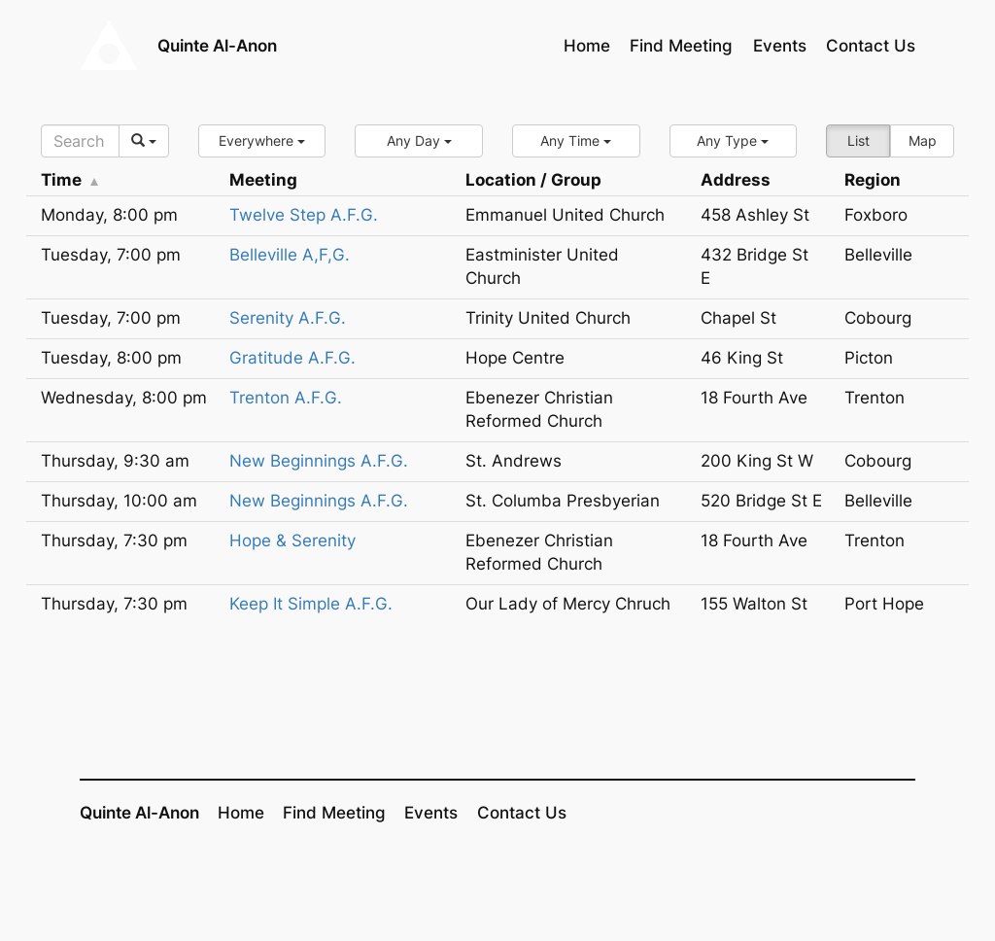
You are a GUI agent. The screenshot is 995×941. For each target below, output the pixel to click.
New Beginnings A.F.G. (318, 460)
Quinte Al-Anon (217, 45)
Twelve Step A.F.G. (303, 215)
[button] (262, 140)
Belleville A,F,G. (289, 254)
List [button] (858, 140)
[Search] (80, 140)
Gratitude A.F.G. (292, 357)
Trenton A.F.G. (285, 397)
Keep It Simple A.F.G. (311, 603)
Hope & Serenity (292, 540)
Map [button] (923, 140)
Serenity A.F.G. (287, 318)
